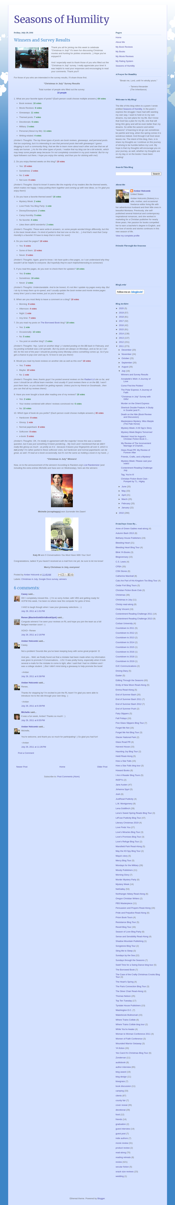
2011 (122, 346)
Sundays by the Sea (125, 955)
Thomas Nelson (123, 996)
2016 (122, 325)
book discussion (123, 1086)
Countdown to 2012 (125, 633)
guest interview (123, 1129)
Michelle (25, 712)
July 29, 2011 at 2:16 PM (33, 634)
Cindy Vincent (122, 609)
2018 (122, 317)
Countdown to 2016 (125, 652)
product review (123, 1148)
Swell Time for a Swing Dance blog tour (134, 965)
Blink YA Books (123, 552)
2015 (122, 329)
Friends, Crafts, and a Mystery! (135, 456)
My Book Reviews (124, 47)
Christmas (120, 595)
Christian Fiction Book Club (129, 590)
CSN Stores (121, 571)
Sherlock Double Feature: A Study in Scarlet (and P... (137, 408)
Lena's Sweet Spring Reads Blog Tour (134, 813)
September (127, 362)
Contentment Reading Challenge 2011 (134, 614)
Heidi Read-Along (124, 756)
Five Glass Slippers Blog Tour (130, 723)
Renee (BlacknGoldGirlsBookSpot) (39, 617)
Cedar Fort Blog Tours (126, 585)
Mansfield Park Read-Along (129, 846)
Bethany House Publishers (128, 538)
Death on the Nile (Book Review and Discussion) (136, 415)
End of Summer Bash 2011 (129, 699)
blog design (121, 1076)
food (118, 1114)
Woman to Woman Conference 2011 (133, 1034)
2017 (122, 321)
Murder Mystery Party (126, 879)
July (124, 371)
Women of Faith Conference (129, 1038)
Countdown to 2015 (125, 647)
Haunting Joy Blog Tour (127, 751)
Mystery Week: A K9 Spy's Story (136, 428)
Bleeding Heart (123, 543)
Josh (118, 794)
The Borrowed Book (50, 322)
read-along (121, 1152)
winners (63, 579)
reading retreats (123, 1157)
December (127, 350)
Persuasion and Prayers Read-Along (133, 908)
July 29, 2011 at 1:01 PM (33, 611)
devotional (120, 1110)
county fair (121, 1100)
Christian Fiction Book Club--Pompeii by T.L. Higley (134, 480)
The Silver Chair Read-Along (129, 991)
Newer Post (21, 767)
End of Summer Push (126, 708)
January (126, 507)
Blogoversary (122, 557)
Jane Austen (122, 784)
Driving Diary (122, 671)
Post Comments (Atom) (68, 776)
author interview (123, 1067)
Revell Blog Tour (123, 927)
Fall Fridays (121, 718)
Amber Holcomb (29, 641)
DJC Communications (126, 666)
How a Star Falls (123, 761)
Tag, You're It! (127, 474)
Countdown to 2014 (125, 642)
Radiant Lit (89, 379)
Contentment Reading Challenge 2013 (134, 618)
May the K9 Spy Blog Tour (128, 851)
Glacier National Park (126, 737)
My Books (120, 51)
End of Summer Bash (126, 694)
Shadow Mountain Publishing (130, 941)
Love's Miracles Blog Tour (128, 832)
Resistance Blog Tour (126, 922)
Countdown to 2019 (125, 661)
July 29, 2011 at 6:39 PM (33, 706)
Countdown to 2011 (125, 628)
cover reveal (121, 1105)
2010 (122, 513)
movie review (122, 1143)
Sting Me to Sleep (124, 950)
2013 (122, 338)
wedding (120, 1176)
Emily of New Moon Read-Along (131, 685)
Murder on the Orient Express (135, 403)
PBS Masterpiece (124, 903)
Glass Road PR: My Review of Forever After (135, 451)
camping (120, 1091)
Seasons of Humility (61, 19)
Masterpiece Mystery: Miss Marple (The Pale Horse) (137, 422)
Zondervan (121, 1057)
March (125, 499)
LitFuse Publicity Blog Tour (128, 818)
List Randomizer (92, 465)
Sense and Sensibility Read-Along (132, 936)
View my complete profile (128, 235)
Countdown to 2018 (125, 656)
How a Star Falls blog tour (128, 765)
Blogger (101, 1198)
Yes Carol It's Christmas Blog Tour (132, 1053)
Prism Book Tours (124, 917)
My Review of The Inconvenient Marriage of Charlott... (136, 444)
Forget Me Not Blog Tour (127, 732)
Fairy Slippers (122, 713)
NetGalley (120, 889)
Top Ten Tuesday (124, 1000)
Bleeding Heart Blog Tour (128, 547)
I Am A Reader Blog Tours (128, 775)
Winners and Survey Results (134, 374)
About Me (120, 42)
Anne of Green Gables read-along (132, 528)
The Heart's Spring (125, 982)
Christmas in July (29, 579)
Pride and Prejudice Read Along (131, 913)
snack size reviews (125, 1171)
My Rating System (124, 61)
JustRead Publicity (124, 799)
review (119, 1162)
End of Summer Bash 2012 (129, 704)
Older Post (102, 767)
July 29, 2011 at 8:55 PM (33, 720)
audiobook (121, 1062)
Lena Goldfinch (123, 808)
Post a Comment (26, 753)
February (126, 503)
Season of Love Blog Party (128, 931)
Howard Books (123, 770)
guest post (121, 1133)
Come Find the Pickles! (132, 385)
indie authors (122, 1138)
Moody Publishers (124, 870)
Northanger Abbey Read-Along (130, 894)
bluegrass (120, 1081)
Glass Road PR (123, 742)
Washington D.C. (124, 1010)
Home (62, 767)
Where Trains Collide (126, 1020)
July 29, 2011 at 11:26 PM (33, 747)
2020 (122, 308)
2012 (122, 342)
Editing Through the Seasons (129, 680)
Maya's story (122, 856)
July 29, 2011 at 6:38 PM (33, 676)
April (124, 495)
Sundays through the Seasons (130, 960)
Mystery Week (122, 884)
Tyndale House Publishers (128, 1005)
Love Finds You (123, 827)
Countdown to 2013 (125, 637)
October (126, 358)
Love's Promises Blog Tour (128, 837)
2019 (122, 312)
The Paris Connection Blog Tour (131, 986)
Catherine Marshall (125, 576)
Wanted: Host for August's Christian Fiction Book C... (134, 437)
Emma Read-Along (125, 690)
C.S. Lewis (121, 561)
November (127, 354)
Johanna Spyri (122, 789)
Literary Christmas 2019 (127, 822)
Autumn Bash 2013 (125, 533)
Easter (119, 675)
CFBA (119, 566)
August (125, 366)
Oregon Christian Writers (127, 898)
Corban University (124, 623)
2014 (122, 333)
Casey (24, 594)
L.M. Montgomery (124, 803)
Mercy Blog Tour (123, 860)
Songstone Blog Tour (126, 946)
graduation (121, 1124)
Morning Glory (122, 875)
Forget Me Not (122, 728)
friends (119, 1119)
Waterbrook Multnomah (127, 1015)
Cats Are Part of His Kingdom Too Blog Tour (136, 580)
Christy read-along (124, 604)
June (124, 486)
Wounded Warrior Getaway (129, 1043)
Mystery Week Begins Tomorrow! (136, 432)
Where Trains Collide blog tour (130, 1024)
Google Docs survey (48, 579)
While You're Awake (125, 1029)
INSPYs (119, 780)
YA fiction (120, 1048)
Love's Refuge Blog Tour (127, 841)
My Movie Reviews (125, 56)
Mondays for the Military (127, 865)
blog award (121, 1072)
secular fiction (122, 1167)
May (124, 491)
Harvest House (123, 746)
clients (119, 1095)
